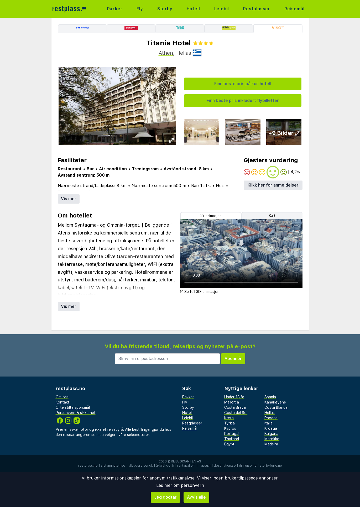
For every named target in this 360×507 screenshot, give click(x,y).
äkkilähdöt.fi (165, 465)
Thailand (231, 439)
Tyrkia (229, 423)
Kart (272, 215)
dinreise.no (248, 465)
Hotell (193, 8)
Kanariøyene (275, 402)
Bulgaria (271, 434)
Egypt (229, 444)
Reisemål (294, 8)
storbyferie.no (271, 465)
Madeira (271, 444)
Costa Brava (235, 407)
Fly (140, 8)
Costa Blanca (276, 407)
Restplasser (256, 8)
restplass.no (88, 465)
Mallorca (231, 402)
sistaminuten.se (113, 465)
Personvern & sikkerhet (76, 413)
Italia (268, 423)
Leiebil (221, 8)
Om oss (62, 397)
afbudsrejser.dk (140, 465)
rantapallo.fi (186, 465)
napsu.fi (205, 465)
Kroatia (270, 428)
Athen (166, 53)
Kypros (230, 428)
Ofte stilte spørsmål (73, 407)
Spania (270, 397)
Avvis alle (196, 497)
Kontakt (62, 402)
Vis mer (68, 198)
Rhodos (271, 418)
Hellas (269, 413)
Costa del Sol (235, 413)
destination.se (225, 465)
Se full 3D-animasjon (200, 292)
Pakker (115, 8)
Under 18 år (234, 397)
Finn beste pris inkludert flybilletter (243, 100)
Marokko (271, 439)
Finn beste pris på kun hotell (242, 83)
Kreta (229, 418)
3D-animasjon (210, 216)
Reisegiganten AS (186, 461)
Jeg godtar (165, 497)
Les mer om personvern (180, 485)
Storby (165, 8)
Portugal (231, 434)
